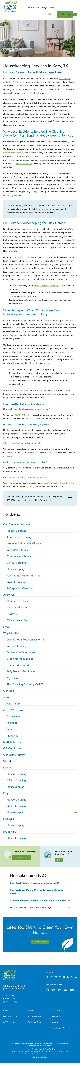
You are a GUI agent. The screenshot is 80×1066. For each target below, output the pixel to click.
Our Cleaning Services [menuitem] (39, 524)
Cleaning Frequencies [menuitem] (41, 658)
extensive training (24, 163)
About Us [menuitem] (39, 594)
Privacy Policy (57, 1016)
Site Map (56, 1010)
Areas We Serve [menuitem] (39, 710)
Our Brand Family (35, 1022)
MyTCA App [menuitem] (41, 678)
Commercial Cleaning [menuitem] (41, 556)
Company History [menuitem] (41, 601)
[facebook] (47, 976)
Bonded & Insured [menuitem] (41, 665)
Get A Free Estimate (21, 857)
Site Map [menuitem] (39, 761)
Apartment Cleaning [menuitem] (41, 537)
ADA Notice (57, 1022)
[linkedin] (75, 976)
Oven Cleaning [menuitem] (41, 582)
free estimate (13, 209)
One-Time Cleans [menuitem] (41, 550)
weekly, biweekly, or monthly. (56, 483)
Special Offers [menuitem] (39, 703)
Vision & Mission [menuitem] (41, 607)
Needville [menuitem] (41, 735)
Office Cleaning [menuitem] (41, 562)
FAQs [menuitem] (39, 626)
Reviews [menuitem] (41, 614)
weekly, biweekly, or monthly (47, 285)
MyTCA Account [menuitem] (39, 742)
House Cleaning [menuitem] (41, 530)
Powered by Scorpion (40, 1057)
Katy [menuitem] (41, 729)
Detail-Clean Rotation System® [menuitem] (41, 639)
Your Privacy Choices (60, 1028)
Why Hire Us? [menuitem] (39, 633)
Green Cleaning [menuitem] (41, 646)
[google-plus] (55, 976)
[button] (75, 14)
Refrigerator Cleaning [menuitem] (41, 588)
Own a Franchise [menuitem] (41, 620)
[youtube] (63, 976)
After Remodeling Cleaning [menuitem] (41, 575)
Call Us (65, 14)
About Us (7, 1010)
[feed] (67, 976)
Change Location (47, 8)
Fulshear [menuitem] (41, 722)
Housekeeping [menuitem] (41, 569)
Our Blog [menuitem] (39, 690)
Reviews (31, 1010)
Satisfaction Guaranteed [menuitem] (41, 652)
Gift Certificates (9, 1022)
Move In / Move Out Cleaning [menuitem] (41, 543)
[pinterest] (59, 976)
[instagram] (71, 976)
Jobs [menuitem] (39, 697)
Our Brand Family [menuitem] (39, 754)
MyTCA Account (34, 1016)
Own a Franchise (10, 1016)
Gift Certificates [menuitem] (39, 748)
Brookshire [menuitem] (41, 716)
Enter (59, 860)
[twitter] (51, 976)
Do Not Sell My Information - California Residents (40, 1049)
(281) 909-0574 (52, 205)
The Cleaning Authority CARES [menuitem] (41, 684)
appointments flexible (13, 152)
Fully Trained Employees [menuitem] (41, 671)
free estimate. (46, 500)
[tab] (40, 883)
